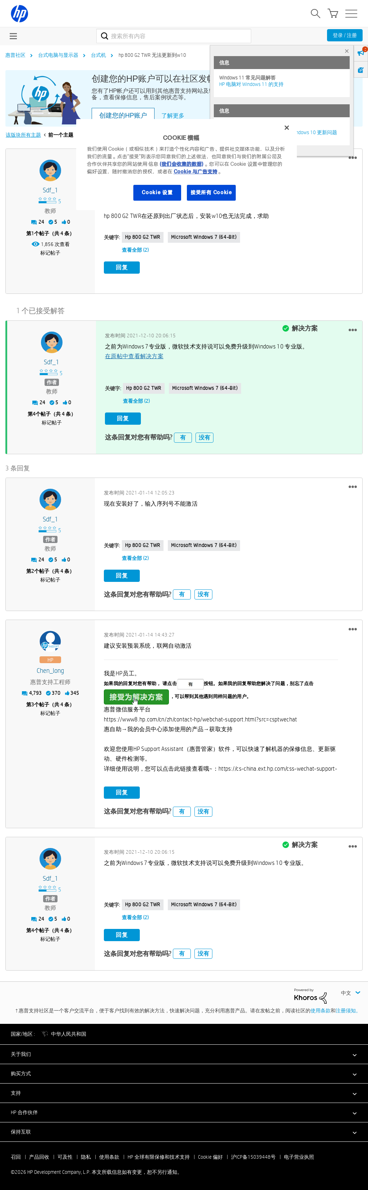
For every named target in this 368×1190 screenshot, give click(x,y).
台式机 (98, 55)
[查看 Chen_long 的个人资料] (50, 670)
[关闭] (287, 128)
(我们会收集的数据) (181, 164)
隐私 (86, 1156)
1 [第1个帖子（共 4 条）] (32, 233)
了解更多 (172, 116)
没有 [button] (204, 437)
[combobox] (173, 36)
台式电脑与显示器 (58, 55)
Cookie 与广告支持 (195, 171)
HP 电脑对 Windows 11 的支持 (251, 84)
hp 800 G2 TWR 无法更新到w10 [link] (152, 55)
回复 (122, 267)
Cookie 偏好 (210, 1156)
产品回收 (39, 1156)
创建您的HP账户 (123, 115)
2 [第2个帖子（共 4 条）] (32, 570)
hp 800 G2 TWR (142, 237)
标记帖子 (50, 253)
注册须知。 (348, 1010)
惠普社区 (15, 55)
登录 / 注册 (345, 35)
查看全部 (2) (135, 250)
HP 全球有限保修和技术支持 (159, 1156)
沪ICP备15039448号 (253, 1156)
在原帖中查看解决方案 (134, 356)
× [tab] (347, 51)
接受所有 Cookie (211, 192)
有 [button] (183, 437)
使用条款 (320, 1010)
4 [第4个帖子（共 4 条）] (34, 414)
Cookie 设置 (157, 192)
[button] (352, 158)
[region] (186, 164)
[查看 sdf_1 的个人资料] (50, 190)
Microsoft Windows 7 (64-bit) (204, 237)
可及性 (65, 1156)
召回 (16, 1156)
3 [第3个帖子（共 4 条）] (32, 704)
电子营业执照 (299, 1156)
